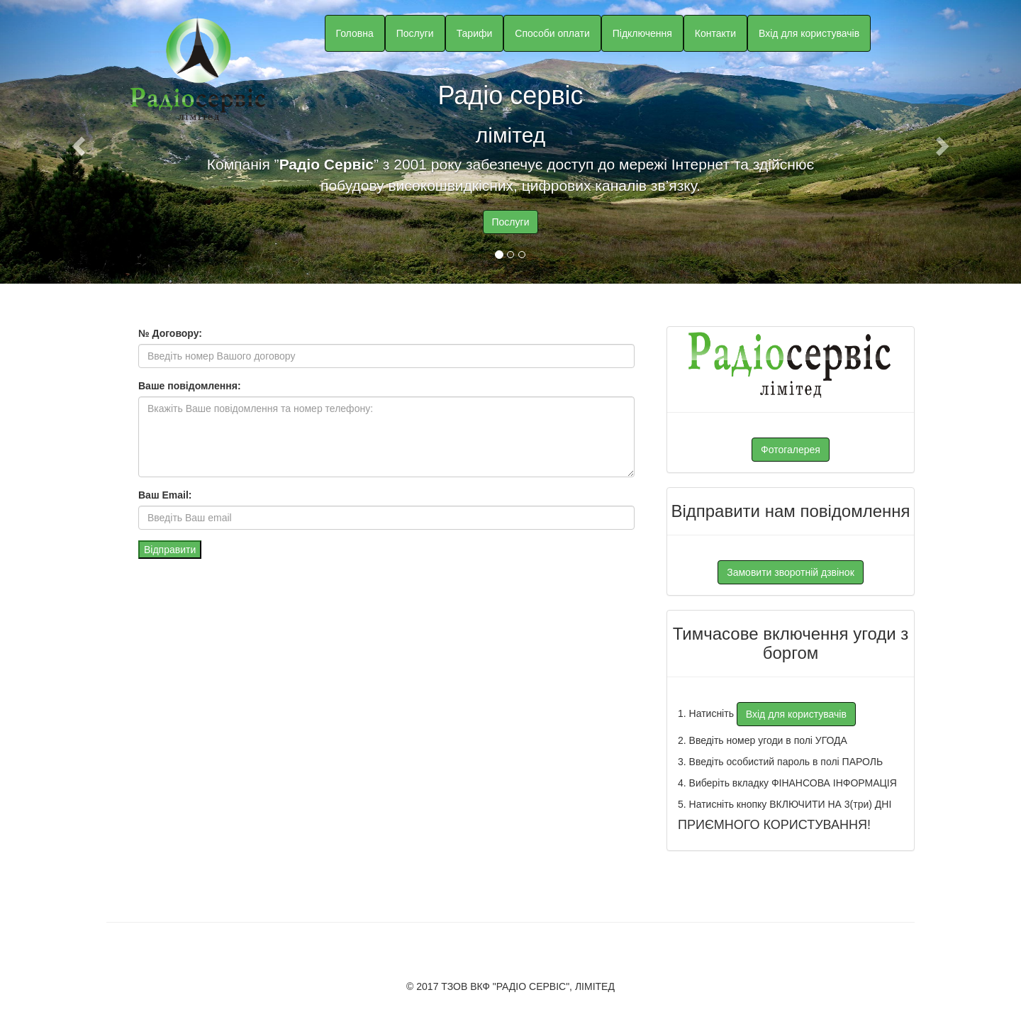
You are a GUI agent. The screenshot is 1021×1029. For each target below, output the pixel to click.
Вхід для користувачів (809, 33)
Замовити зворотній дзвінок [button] (790, 572)
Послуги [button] (415, 33)
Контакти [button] (715, 33)
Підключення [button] (642, 33)
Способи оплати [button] (552, 33)
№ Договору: (170, 333)
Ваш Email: (164, 495)
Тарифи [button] (475, 33)
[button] (76, 142)
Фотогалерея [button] (790, 449)
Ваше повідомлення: (189, 385)
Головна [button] (355, 33)
